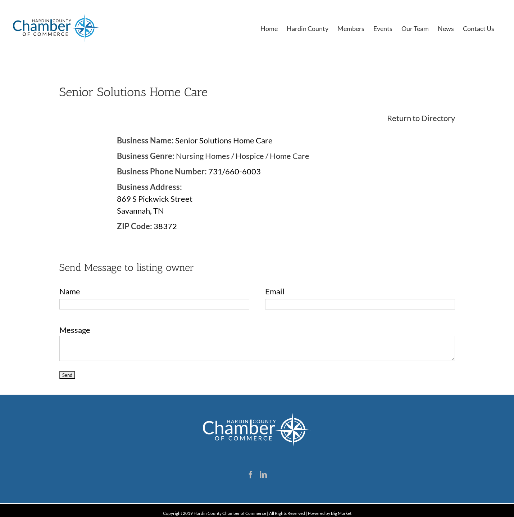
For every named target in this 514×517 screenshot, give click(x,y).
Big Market (341, 513)
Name (69, 291)
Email (275, 291)
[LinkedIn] (263, 474)
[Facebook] (250, 474)
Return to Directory (421, 118)
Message (74, 330)
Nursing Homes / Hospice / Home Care (242, 156)
